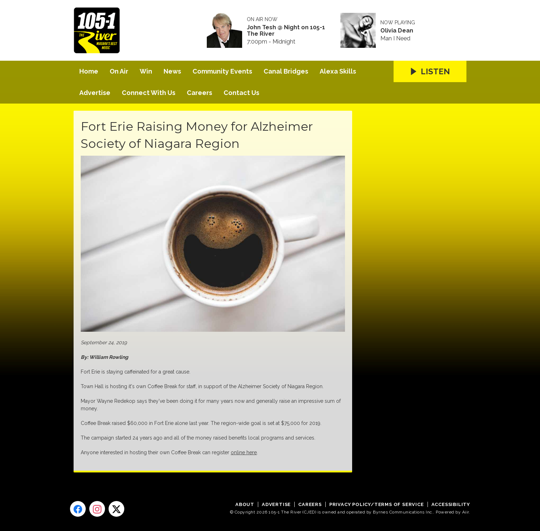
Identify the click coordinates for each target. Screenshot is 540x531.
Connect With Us (148, 92)
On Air (119, 71)
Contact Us (241, 92)
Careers (199, 92)
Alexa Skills (338, 71)
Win (146, 71)
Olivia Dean (396, 30)
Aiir (465, 512)
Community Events (222, 71)
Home (88, 71)
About (244, 504)
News (172, 71)
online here (244, 452)
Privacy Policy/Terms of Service (376, 504)
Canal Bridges (286, 71)
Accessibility (450, 504)
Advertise (94, 92)
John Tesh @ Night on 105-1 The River (286, 30)
